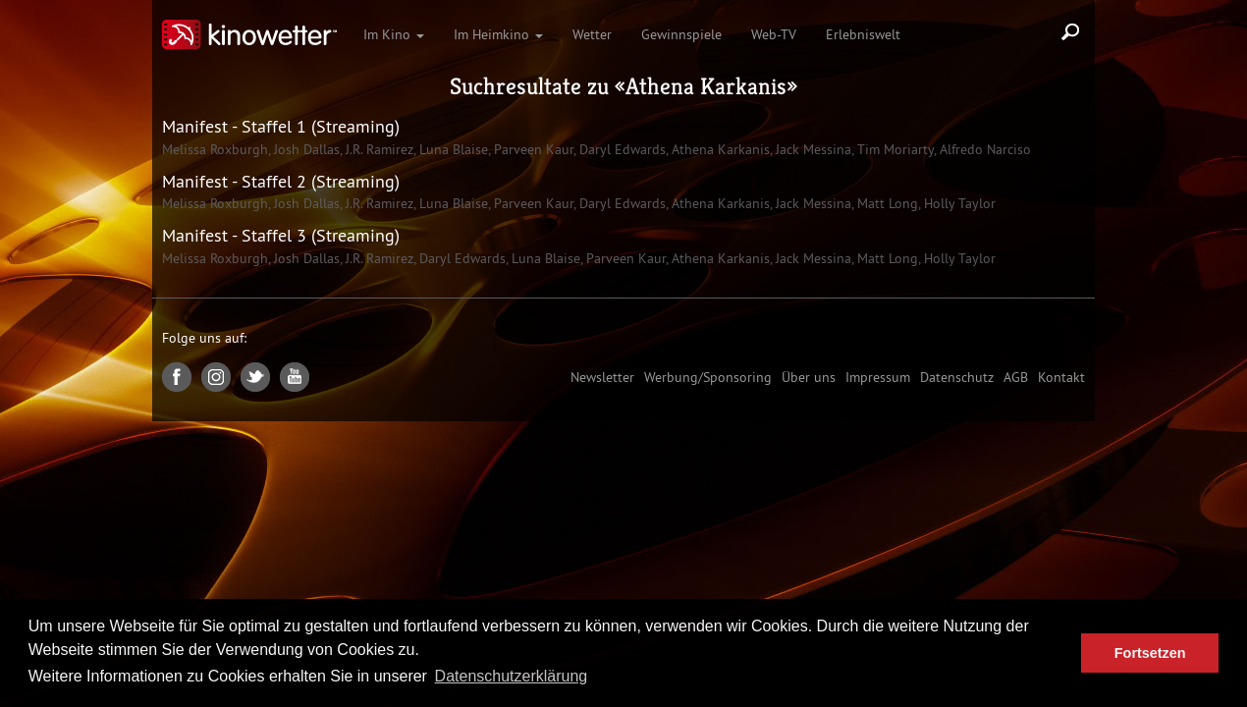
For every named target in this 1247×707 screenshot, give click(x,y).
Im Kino (393, 34)
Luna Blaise (451, 149)
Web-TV (773, 34)
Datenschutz (957, 377)
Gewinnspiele (681, 34)
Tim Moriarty (893, 149)
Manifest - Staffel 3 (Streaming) (281, 235)
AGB (1015, 377)
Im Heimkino (498, 34)
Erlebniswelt (863, 34)
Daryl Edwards (620, 149)
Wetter (592, 34)
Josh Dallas (305, 149)
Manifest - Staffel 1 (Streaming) (281, 126)
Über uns (809, 377)
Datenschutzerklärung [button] (511, 676)
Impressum (877, 377)
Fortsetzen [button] (1150, 653)
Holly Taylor (958, 203)
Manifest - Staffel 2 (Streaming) (281, 181)
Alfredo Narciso (983, 149)
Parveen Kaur (531, 149)
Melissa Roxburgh (215, 149)
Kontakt (1061, 377)
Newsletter (602, 377)
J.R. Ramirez (377, 149)
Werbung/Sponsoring (708, 377)
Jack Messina (811, 149)
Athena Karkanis (705, 86)
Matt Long (885, 203)
